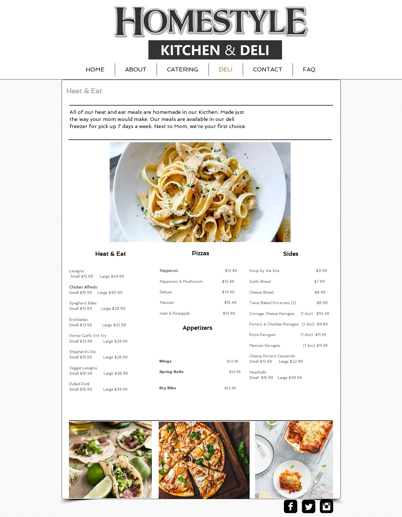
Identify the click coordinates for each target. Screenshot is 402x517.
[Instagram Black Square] (326, 506)
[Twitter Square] (308, 506)
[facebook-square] (290, 506)
